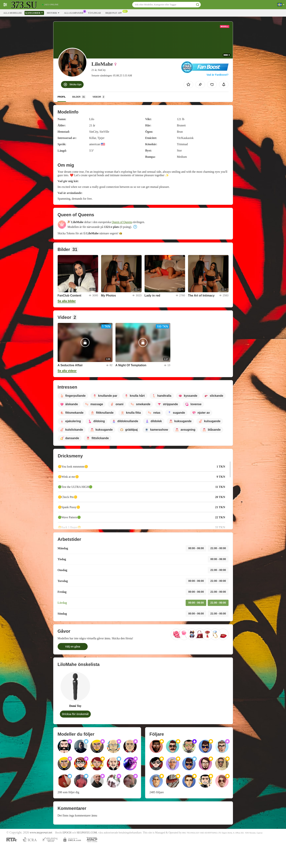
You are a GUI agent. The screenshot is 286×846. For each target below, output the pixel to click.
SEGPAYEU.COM (87, 832)
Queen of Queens (122, 222)
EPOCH (67, 832)
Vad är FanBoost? (217, 74)
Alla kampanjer (74, 12)
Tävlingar (94, 13)
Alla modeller (12, 13)
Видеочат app (114, 12)
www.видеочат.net (41, 832)
